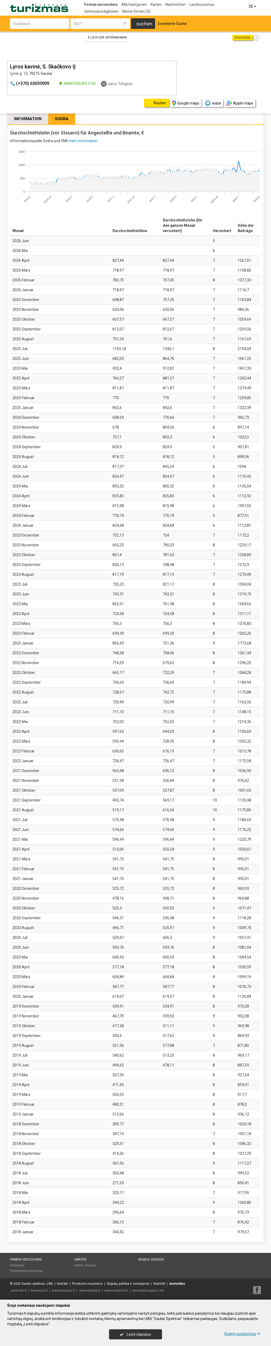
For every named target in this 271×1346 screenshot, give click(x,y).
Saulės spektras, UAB (37, 1284)
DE (253, 6)
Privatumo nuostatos (87, 1284)
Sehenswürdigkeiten (101, 11)
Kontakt (62, 1284)
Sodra (62, 118)
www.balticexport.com (148, 1290)
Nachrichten (175, 4)
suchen (144, 24)
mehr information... (84, 141)
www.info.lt (19, 1290)
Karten (156, 4)
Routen (90, 1265)
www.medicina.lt (116, 1290)
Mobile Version (151, 1259)
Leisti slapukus (135, 1334)
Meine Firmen (136, 11)
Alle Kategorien (134, 4)
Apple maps (239, 103)
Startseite (17, 1265)
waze (212, 103)
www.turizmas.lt (63, 1290)
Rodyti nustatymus (242, 1334)
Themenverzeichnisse (26, 1271)
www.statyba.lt (89, 1290)
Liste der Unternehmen (107, 37)
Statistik (159, 1284)
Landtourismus (201, 4)
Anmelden (177, 1284)
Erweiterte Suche (172, 23)
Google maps (185, 103)
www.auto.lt (39, 1290)
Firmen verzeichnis (101, 4)
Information (28, 118)
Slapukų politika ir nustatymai (128, 1284)
